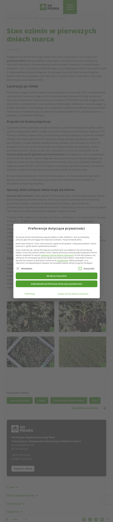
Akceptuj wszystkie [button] (56, 275)
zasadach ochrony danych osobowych (57, 255)
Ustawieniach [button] (62, 260)
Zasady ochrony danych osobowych (72, 294)
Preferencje (30, 294)
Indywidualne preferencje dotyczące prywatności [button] (56, 283)
